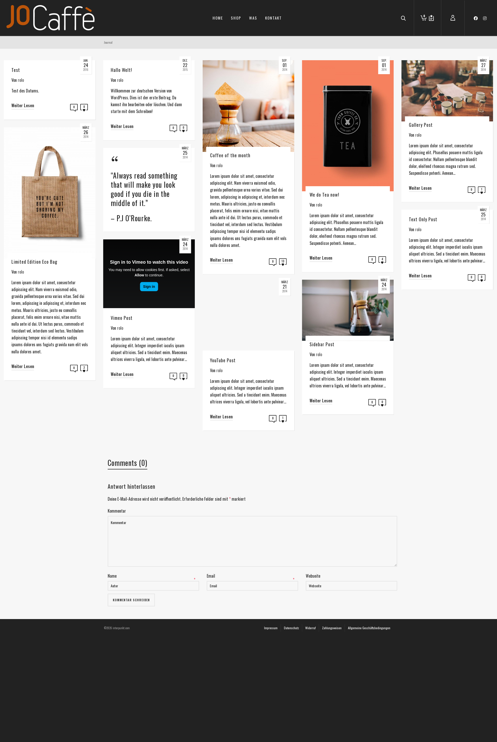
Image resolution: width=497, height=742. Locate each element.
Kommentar (117, 597)
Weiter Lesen (22, 105)
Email (211, 662)
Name (112, 662)
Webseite (313, 662)
